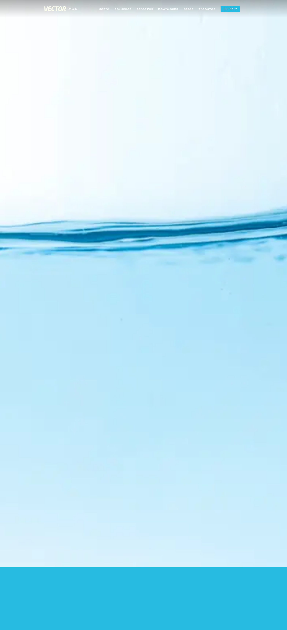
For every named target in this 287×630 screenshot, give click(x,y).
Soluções (123, 9)
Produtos (207, 9)
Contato (230, 9)
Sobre (104, 9)
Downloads (168, 9)
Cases (188, 9)
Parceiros (145, 9)
